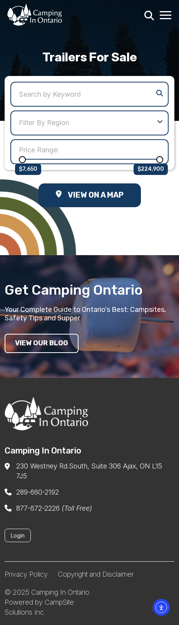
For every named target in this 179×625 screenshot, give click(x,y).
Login (18, 535)
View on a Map (90, 195)
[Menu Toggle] (166, 14)
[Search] (148, 14)
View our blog (41, 343)
